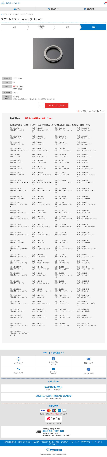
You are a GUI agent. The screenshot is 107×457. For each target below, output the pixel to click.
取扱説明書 (90, 9)
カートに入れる (58, 105)
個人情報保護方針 (10, 442)
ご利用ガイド (55, 9)
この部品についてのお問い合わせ (92, 111)
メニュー (18, 9)
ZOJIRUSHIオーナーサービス (90, 442)
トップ (3, 14)
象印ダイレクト (53, 444)
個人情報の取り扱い (24, 442)
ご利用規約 (64, 442)
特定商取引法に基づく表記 (50, 442)
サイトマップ (74, 442)
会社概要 (36, 442)
